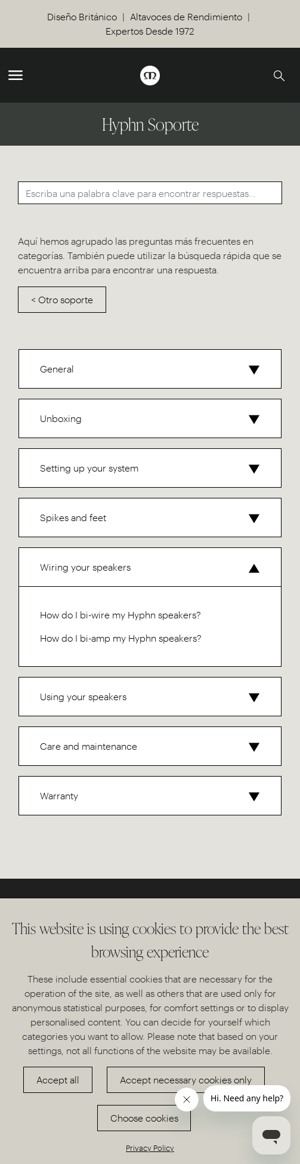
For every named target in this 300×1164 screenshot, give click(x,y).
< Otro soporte (62, 299)
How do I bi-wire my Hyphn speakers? (120, 614)
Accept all (57, 1079)
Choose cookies (144, 1117)
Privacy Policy (150, 1147)
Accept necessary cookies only (186, 1079)
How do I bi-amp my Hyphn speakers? (121, 637)
